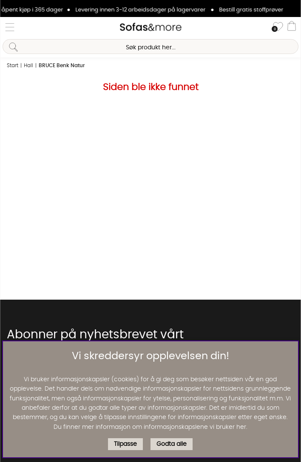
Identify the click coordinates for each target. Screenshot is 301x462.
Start (12, 65)
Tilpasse (125, 444)
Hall (28, 65)
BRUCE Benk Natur (62, 65)
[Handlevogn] (292, 27)
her (241, 427)
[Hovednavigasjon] (10, 27)
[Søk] (150, 46)
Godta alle (171, 444)
